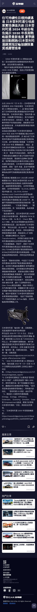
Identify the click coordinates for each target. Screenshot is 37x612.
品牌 (4, 563)
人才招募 (6, 577)
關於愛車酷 (7, 575)
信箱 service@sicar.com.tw (11, 582)
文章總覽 (6, 565)
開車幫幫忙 (7, 570)
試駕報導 (6, 567)
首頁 (4, 561)
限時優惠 (6, 573)
